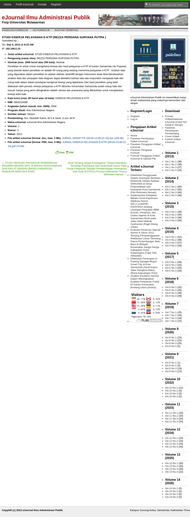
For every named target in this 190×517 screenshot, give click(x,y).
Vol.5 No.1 (171, 262)
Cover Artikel (172, 136)
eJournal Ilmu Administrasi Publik (46, 17)
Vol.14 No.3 (171, 494)
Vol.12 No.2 (171, 440)
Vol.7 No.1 (171, 312)
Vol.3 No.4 (171, 220)
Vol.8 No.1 (171, 337)
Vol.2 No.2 (171, 189)
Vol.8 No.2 (171, 340)
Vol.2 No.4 (171, 195)
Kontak (42, 4)
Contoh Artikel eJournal (173, 141)
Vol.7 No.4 (171, 321)
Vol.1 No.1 (171, 161)
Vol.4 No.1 (171, 236)
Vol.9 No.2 (171, 365)
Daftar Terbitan (66, 30)
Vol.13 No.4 (171, 471)
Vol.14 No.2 (171, 491)
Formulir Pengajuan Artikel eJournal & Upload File (145, 157)
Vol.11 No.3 (171, 418)
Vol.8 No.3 (171, 343)
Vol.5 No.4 (171, 270)
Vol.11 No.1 (171, 412)
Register (56, 4)
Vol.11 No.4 (171, 421)
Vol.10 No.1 (171, 387)
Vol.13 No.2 (171, 466)
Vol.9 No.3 (171, 368)
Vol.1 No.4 (171, 170)
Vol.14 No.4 (171, 497)
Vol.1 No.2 (171, 164)
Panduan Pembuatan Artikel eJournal (142, 140)
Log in (134, 119)
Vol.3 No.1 (171, 211)
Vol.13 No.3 (171, 468)
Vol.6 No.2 (171, 290)
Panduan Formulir (15, 30)
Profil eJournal (24, 4)
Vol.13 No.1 (171, 463)
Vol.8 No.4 (171, 346)
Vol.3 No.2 (171, 214)
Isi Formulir (41, 30)
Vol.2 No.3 (171, 192)
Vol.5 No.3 (171, 267)
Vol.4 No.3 (171, 242)
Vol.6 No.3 (171, 293)
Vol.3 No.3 (171, 217)
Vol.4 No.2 (171, 239)
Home (7, 4)
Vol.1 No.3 (171, 167)
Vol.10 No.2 (171, 390)
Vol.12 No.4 (171, 446)
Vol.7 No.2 (171, 315)
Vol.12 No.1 (171, 438)
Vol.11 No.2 (171, 415)
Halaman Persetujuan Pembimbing (172, 130)
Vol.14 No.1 (171, 488)
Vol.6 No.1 (171, 287)
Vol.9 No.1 (171, 362)
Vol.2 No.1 (171, 186)
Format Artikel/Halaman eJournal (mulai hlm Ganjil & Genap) (176, 120)
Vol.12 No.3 (171, 443)
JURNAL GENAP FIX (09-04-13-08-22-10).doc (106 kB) (93, 138)
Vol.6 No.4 (171, 295)
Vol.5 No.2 (171, 264)
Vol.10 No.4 (171, 396)
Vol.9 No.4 (171, 371)
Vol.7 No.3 (171, 318)
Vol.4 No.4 (171, 245)
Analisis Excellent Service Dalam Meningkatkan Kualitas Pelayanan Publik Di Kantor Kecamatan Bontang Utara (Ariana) (145, 281)
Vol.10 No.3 (171, 393)
